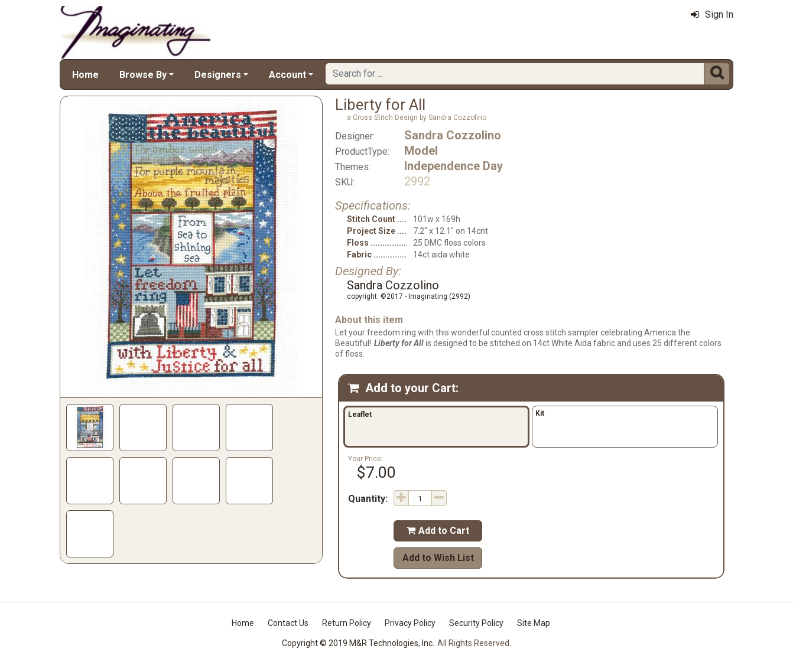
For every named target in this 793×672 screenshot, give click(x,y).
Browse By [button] (143, 74)
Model (421, 150)
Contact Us (288, 623)
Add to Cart (438, 530)
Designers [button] (217, 74)
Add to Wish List (438, 557)
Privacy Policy (410, 623)
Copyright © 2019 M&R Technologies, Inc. (358, 643)
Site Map (533, 623)
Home (85, 74)
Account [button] (287, 74)
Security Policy (476, 623)
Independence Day (453, 166)
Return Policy (346, 623)
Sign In (712, 14)
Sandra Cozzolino (452, 135)
